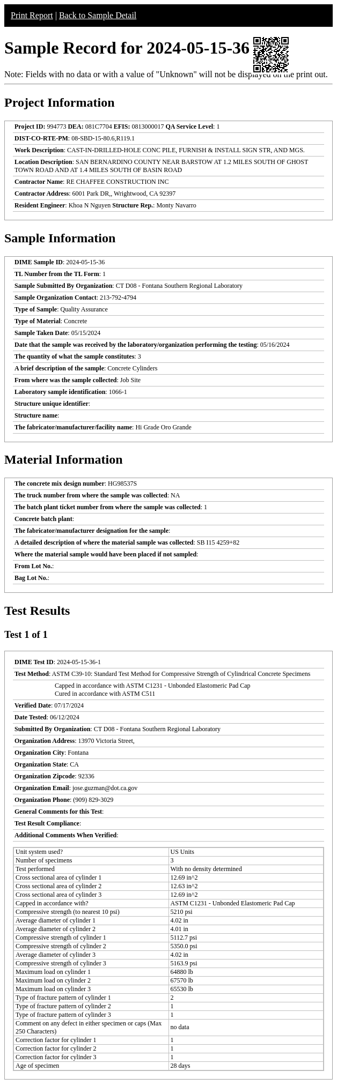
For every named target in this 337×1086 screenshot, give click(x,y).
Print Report (32, 15)
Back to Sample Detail (97, 15)
